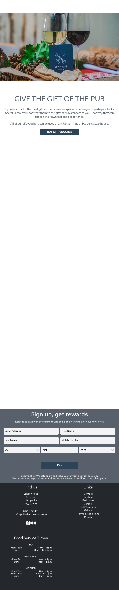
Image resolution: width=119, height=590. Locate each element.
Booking (88, 497)
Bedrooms (88, 500)
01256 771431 (31, 511)
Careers (88, 504)
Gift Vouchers (88, 507)
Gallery (88, 510)
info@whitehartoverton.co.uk (31, 514)
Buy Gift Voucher (59, 132)
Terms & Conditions (88, 514)
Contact (88, 494)
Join (59, 465)
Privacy (88, 517)
